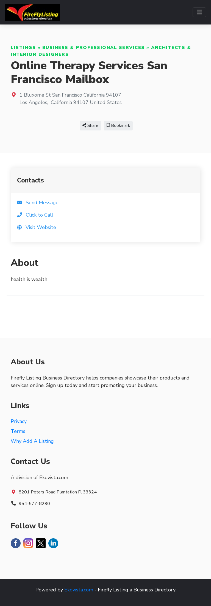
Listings (23, 48)
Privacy (19, 421)
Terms (18, 431)
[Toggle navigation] (199, 12)
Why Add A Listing (32, 441)
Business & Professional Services (93, 48)
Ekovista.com (78, 589)
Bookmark (118, 125)
